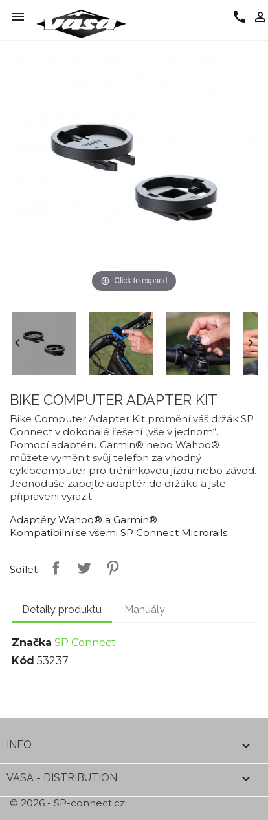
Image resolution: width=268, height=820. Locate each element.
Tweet (81, 568)
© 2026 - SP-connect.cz (67, 803)
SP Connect (85, 642)
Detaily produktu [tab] (62, 609)
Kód (23, 660)
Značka (32, 642)
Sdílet (53, 568)
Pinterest (110, 568)
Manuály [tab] (144, 609)
